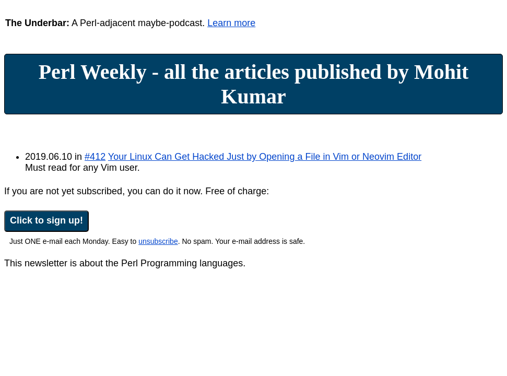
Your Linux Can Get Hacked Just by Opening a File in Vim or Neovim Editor (264, 156)
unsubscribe (158, 241)
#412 (95, 156)
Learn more (231, 23)
